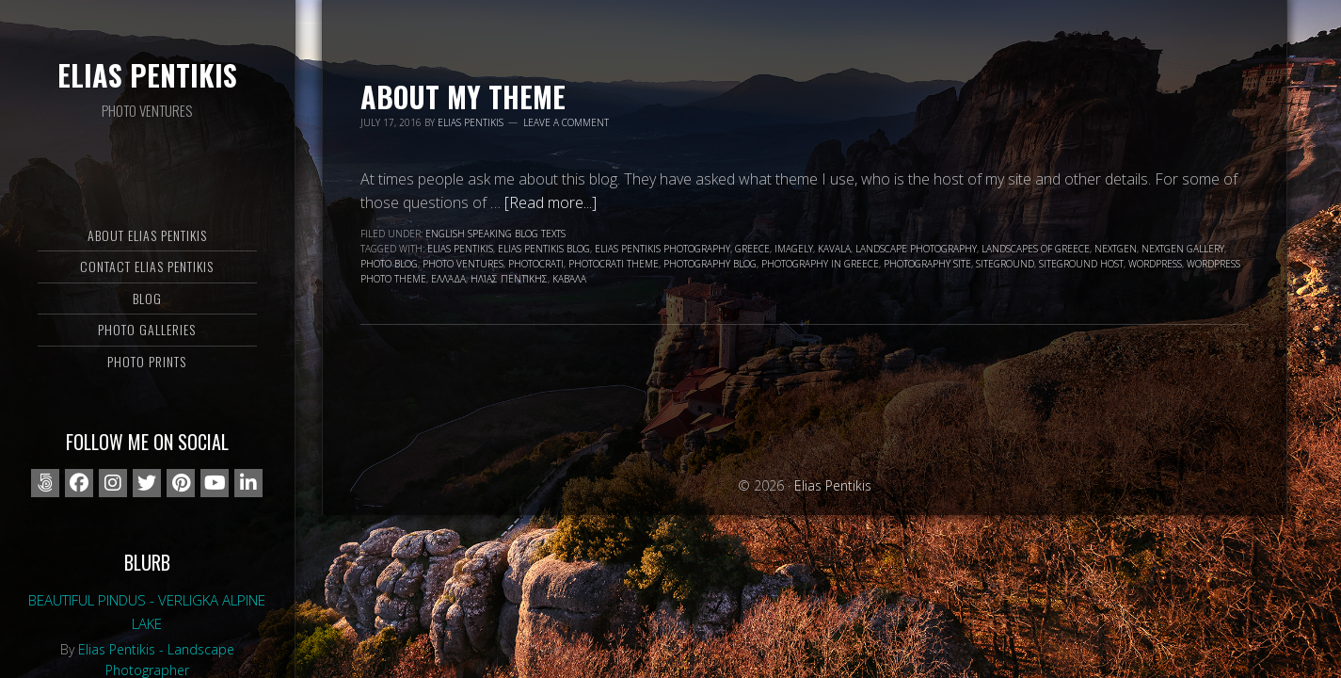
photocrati (536, 263)
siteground (1005, 263)
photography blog (710, 263)
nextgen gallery (1182, 248)
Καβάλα (569, 278)
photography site (927, 263)
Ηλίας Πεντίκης (509, 278)
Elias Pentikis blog (544, 248)
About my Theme (463, 96)
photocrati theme (613, 263)
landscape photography (916, 248)
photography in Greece (820, 263)
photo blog (389, 263)
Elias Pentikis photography (662, 248)
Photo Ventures (463, 263)
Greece (752, 248)
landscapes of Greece (1036, 248)
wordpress (1155, 263)
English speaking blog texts (495, 233)
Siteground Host (1081, 263)
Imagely (793, 248)
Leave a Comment (566, 122)
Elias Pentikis (147, 75)
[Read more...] (550, 202)
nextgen (1115, 248)
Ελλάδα (448, 278)
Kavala (834, 248)
